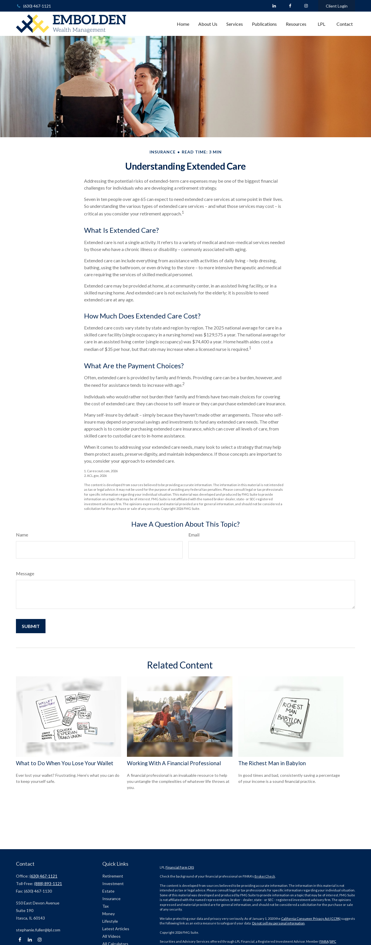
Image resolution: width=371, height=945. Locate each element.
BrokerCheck (264, 876)
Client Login (337, 5)
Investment (113, 883)
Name (22, 534)
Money (108, 913)
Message (25, 573)
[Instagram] (39, 940)
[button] (183, 24)
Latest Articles (115, 928)
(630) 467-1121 (33, 5)
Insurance (111, 898)
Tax (105, 906)
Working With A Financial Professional (174, 763)
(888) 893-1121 (48, 883)
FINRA (323, 941)
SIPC (333, 941)
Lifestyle (110, 921)
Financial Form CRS (180, 867)
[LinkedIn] (274, 6)
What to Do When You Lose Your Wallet (64, 763)
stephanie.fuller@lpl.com (38, 929)
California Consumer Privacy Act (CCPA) (311, 918)
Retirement (112, 875)
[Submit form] (31, 626)
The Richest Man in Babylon (272, 763)
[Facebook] (290, 6)
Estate (108, 891)
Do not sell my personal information (278, 923)
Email (193, 534)
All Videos (111, 936)
